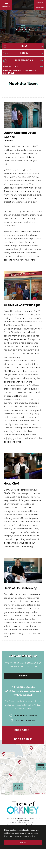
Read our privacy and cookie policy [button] (19, 836)
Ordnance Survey (39, 794)
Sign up (23, 676)
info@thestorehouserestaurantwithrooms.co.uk (23, 693)
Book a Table (40, 7)
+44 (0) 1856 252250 (23, 687)
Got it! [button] (23, 843)
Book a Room (40, 2)
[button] (6, 5)
